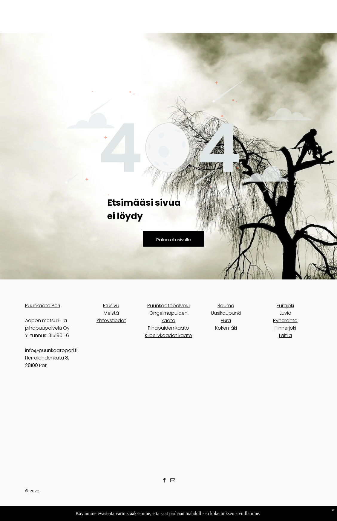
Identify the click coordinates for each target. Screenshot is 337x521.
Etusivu (111, 305)
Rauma (225, 305)
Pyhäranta (285, 320)
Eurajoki (285, 305)
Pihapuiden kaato (168, 328)
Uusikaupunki (226, 313)
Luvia (285, 313)
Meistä (111, 313)
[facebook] (164, 481)
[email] (172, 481)
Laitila (285, 335)
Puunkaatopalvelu (168, 305)
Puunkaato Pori (42, 305)
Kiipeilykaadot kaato (168, 335)
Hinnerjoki (285, 328)
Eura (226, 320)
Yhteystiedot (111, 320)
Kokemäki (226, 328)
